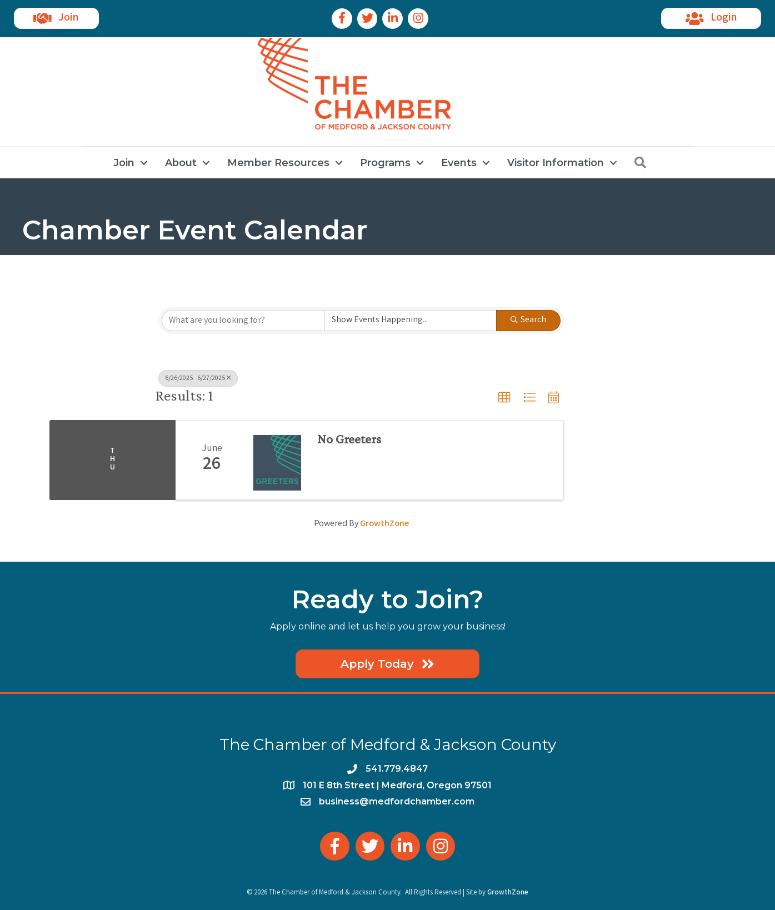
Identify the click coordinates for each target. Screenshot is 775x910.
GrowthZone (384, 524)
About (181, 163)
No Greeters (349, 439)
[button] (504, 398)
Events (459, 163)
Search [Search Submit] (528, 320)
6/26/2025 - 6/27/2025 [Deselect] (198, 378)
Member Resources (278, 163)
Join (123, 163)
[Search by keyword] (243, 320)
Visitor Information (555, 163)
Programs (385, 163)
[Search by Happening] (410, 320)
